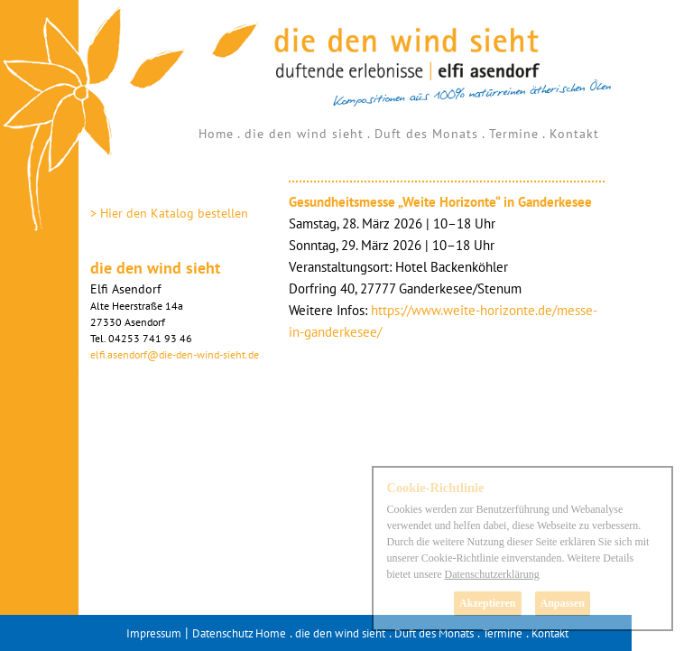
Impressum (153, 633)
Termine (514, 134)
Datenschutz (223, 633)
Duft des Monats (426, 134)
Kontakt (574, 134)
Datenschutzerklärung (491, 574)
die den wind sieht (304, 134)
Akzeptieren (487, 603)
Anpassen (563, 603)
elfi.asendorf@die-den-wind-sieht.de (174, 354)
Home (216, 134)
